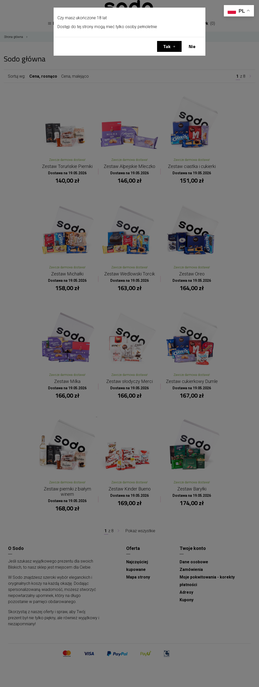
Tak (166, 46)
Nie (192, 46)
